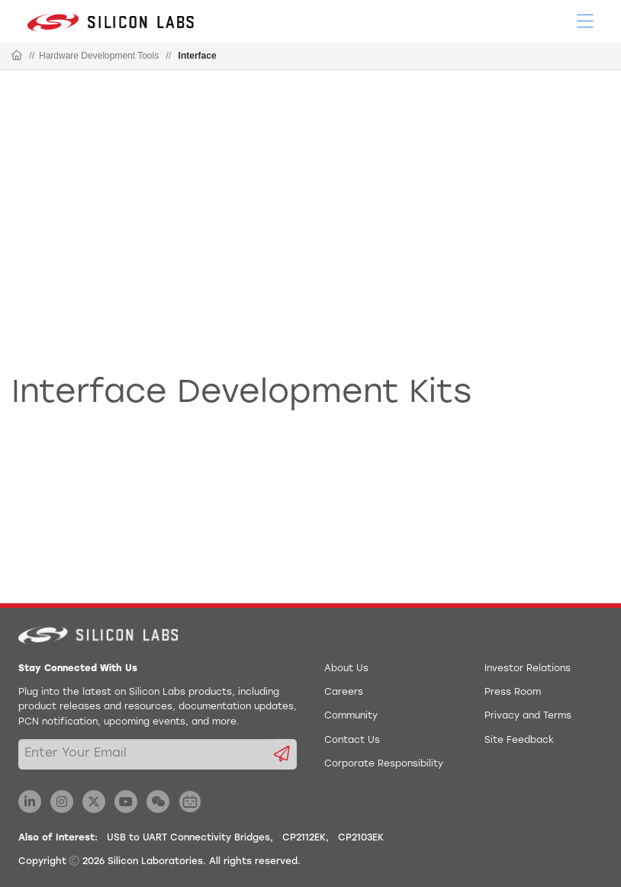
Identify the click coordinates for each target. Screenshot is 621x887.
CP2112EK (304, 838)
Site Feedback (519, 740)
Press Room (512, 692)
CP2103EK (361, 838)
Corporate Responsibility (383, 764)
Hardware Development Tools (99, 55)
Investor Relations (527, 668)
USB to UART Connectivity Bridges (188, 838)
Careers (343, 692)
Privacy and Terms (527, 716)
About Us (346, 668)
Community (351, 716)
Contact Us (352, 740)
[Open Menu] (585, 19)
